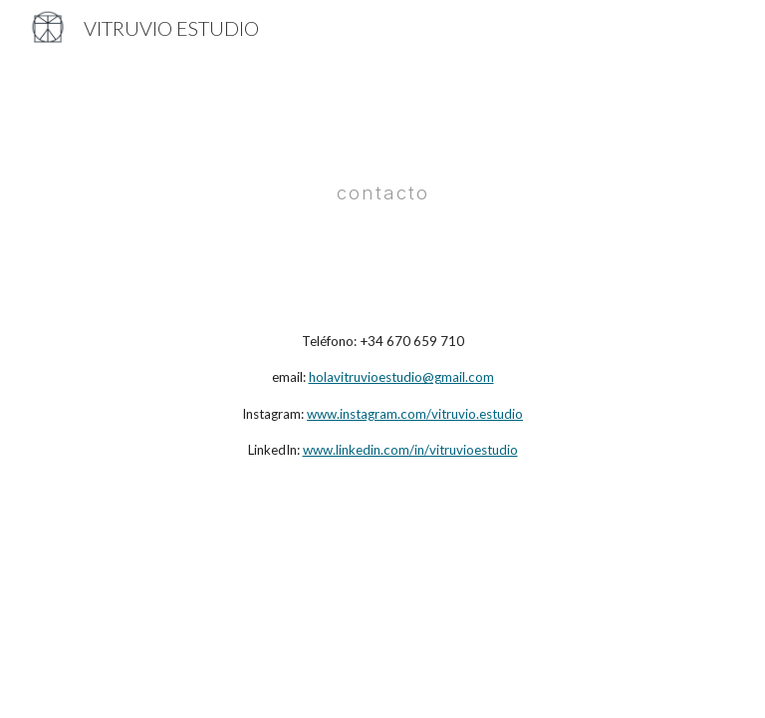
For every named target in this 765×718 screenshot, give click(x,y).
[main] (382, 176)
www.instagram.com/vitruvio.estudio (415, 414)
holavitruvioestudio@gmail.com (401, 377)
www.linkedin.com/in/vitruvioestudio (410, 450)
